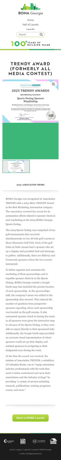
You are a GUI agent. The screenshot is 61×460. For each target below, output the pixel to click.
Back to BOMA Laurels (31, 418)
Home (30, 20)
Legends (26, 450)
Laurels (30, 29)
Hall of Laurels (31, 24)
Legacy (19, 450)
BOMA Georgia (45, 450)
